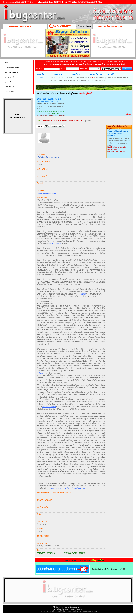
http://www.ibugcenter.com (47, 193)
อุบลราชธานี (98, 80)
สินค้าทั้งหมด (9, 87)
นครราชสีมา (80, 78)
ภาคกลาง (58, 74)
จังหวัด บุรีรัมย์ (76, 121)
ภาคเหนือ (40, 74)
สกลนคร (53, 80)
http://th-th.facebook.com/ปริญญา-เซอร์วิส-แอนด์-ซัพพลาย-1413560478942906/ (50, 113)
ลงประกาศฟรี (9, 77)
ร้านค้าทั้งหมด (9, 91)
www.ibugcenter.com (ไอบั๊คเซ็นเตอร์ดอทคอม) (68, 488)
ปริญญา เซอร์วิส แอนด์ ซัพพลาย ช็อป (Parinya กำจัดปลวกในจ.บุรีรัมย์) (49, 100)
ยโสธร (114, 78)
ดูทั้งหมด (128, 114)
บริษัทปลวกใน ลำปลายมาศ (54, 121)
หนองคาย (66, 80)
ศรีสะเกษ (126, 78)
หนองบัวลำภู (74, 80)
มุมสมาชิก (8, 82)
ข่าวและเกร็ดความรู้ (11, 72)
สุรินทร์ (59, 80)
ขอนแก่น (60, 78)
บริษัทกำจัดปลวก (55, 244)
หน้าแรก (7, 63)
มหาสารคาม (100, 78)
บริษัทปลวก (62, 611)
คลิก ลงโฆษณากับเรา (20, 26)
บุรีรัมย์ (92, 78)
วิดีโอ (47, 126)
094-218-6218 (63, 26)
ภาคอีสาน (76, 74)
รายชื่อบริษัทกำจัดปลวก (13, 67)
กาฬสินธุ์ (53, 78)
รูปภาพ (40, 126)
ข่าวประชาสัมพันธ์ (58, 126)
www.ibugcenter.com (91, 611)
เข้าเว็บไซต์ (83, 26)
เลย (105, 80)
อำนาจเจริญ (83, 80)
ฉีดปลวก (82, 294)
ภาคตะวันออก (96, 74)
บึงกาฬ (87, 78)
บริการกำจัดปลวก (49, 407)
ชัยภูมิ (66, 78)
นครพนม (72, 78)
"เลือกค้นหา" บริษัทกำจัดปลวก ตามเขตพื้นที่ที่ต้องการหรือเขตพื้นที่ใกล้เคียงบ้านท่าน (84, 65)
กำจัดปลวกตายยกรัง (54, 553)
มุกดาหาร (108, 78)
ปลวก (81, 611)
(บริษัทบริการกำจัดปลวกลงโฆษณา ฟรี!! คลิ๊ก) (85, 2)
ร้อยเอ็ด (119, 78)
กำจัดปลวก (41, 373)
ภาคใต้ (111, 74)
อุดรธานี (90, 80)
